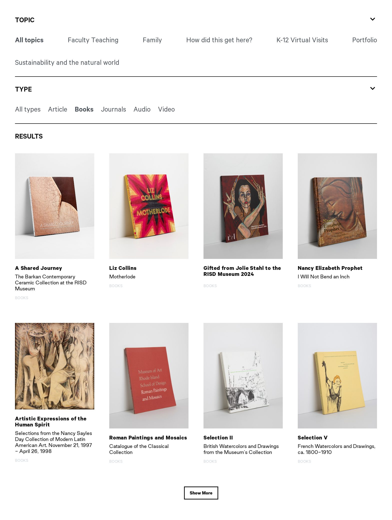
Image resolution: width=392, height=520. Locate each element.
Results (29, 136)
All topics (29, 40)
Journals (113, 109)
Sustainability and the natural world (67, 62)
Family (152, 40)
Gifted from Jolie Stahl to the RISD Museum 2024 (242, 271)
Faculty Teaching (93, 40)
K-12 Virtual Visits (302, 40)
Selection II (218, 437)
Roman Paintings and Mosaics (148, 437)
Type (23, 89)
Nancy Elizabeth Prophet (330, 268)
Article (57, 109)
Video (166, 109)
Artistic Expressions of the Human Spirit (50, 421)
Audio (142, 109)
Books (84, 109)
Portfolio (364, 40)
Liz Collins (123, 268)
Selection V (313, 437)
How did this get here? (219, 40)
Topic (24, 20)
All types (27, 109)
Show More (201, 492)
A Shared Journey (38, 268)
